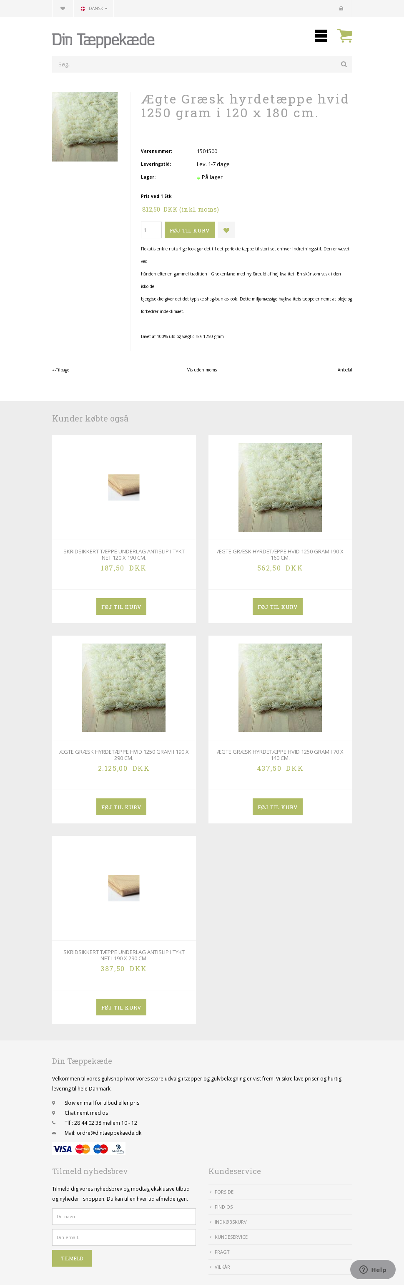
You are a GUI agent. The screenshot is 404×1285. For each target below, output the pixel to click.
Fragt (222, 1252)
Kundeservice (231, 1237)
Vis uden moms (202, 370)
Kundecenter (341, 8)
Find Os (224, 1207)
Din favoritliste (63, 8)
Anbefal (345, 370)
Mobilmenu (321, 36)
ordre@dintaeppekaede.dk (109, 1132)
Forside (224, 1192)
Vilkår (222, 1267)
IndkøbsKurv (231, 1222)
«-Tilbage (60, 370)
